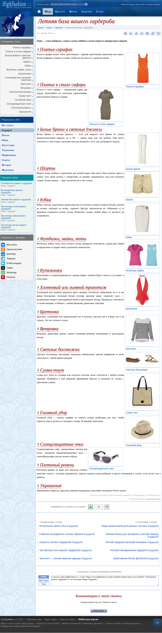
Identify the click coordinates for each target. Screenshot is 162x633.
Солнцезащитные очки (18, 104)
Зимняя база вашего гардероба (16, 200)
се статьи (7, 125)
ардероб (7, 130)
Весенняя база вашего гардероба (11, 192)
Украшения (25, 112)
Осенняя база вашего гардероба (16, 184)
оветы (6, 160)
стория (6, 165)
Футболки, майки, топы (18, 70)
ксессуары (8, 145)
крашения (8, 150)
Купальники (24, 73)
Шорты (27, 62)
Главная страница (153, 4)
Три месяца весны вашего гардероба (13, 227)
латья (5, 135)
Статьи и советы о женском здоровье (122, 623)
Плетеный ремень (21, 108)
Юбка (28, 66)
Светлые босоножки (20, 92)
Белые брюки (134, 169)
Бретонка (26, 84)
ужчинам (8, 170)
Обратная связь (33, 619)
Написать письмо (127, 4)
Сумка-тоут (25, 96)
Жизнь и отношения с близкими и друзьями (82, 623)
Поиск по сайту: (43, 4)
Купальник (132, 308)
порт (100, 11)
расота (60, 11)
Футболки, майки (136, 270)
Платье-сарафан (22, 47)
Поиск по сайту (67, 619)
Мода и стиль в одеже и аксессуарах (17, 623)
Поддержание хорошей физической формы (20, 626)
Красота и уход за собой (48, 623)
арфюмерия (9, 155)
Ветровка (26, 88)
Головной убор (23, 100)
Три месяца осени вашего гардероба (13, 208)
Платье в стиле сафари (18, 51)
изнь (73, 11)
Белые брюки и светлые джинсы (18, 56)
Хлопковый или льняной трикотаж (18, 78)
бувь (5, 140)
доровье (86, 11)
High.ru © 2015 (12, 619)
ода (48, 11)
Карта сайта (140, 4)
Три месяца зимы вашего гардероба (13, 218)
